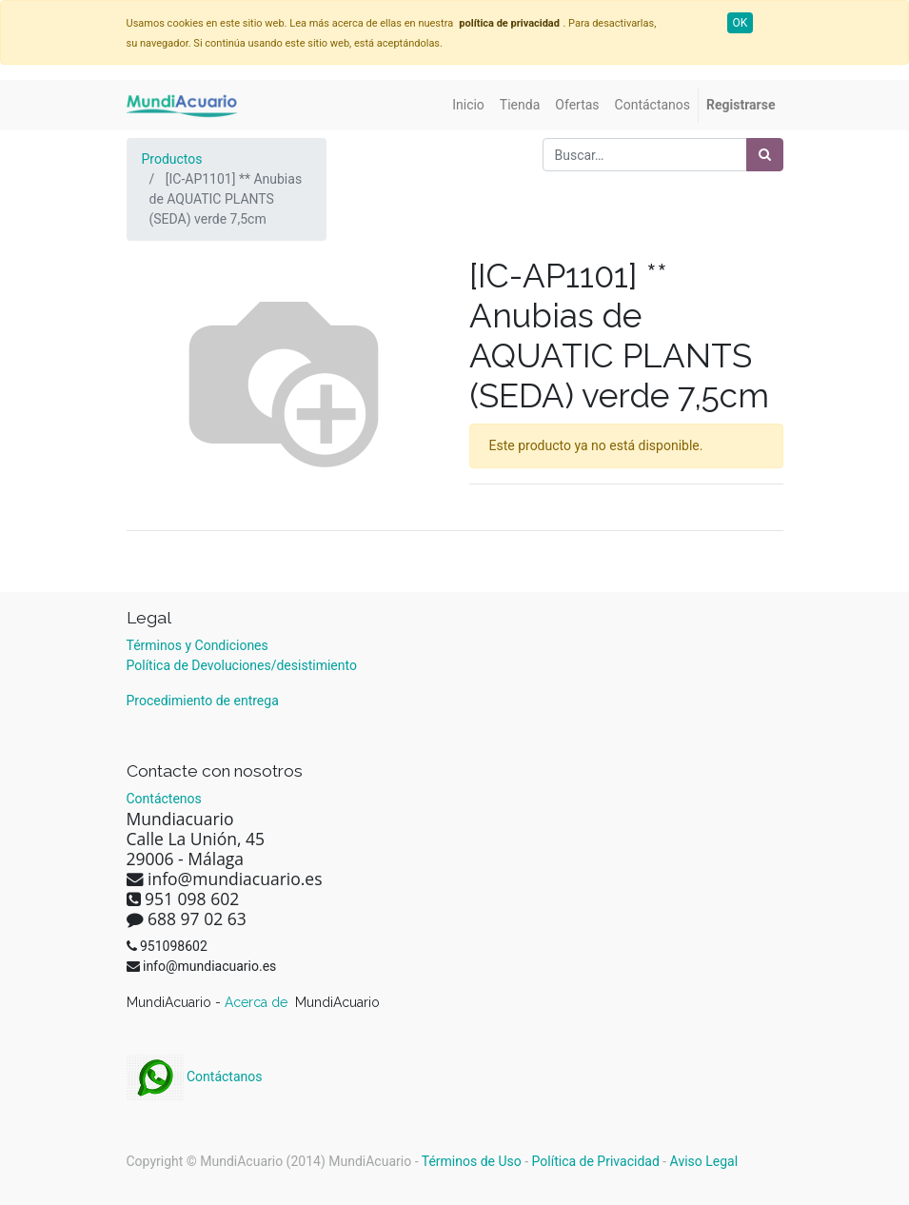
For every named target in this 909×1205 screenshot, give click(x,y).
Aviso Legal (704, 1161)
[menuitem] (468, 105)
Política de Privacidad (596, 1161)
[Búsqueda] (764, 154)
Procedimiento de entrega (203, 700)
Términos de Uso (472, 1161)
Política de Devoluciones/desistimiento (242, 665)
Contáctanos (195, 1076)
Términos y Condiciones (197, 645)
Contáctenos (164, 798)
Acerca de (258, 1002)
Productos (172, 159)
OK (740, 23)
